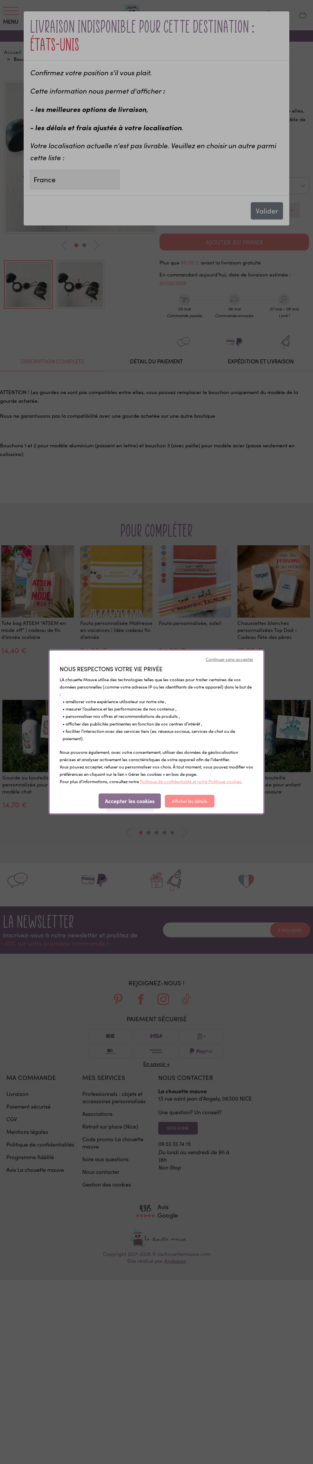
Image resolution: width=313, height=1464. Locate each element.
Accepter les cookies (130, 800)
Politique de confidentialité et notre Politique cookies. (191, 781)
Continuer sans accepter (229, 659)
